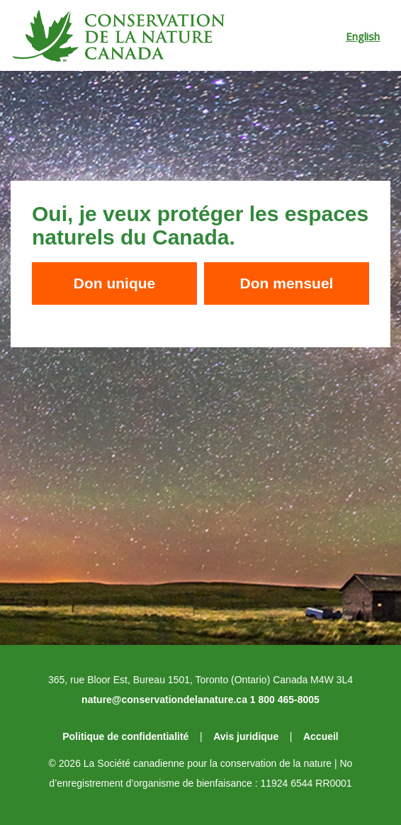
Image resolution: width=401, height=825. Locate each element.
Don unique (114, 283)
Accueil (321, 736)
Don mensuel (287, 283)
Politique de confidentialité (125, 736)
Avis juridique (245, 736)
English (363, 36)
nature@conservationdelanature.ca (164, 699)
